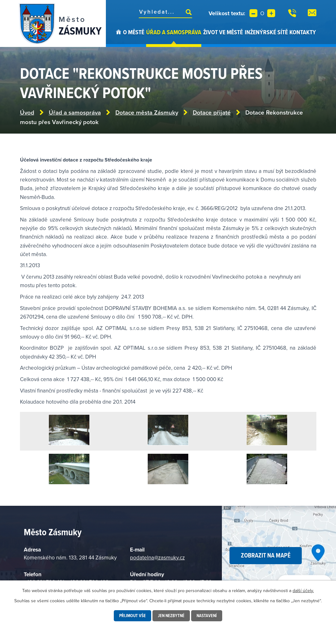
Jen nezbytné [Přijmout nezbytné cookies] (171, 615)
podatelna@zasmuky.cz (157, 557)
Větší (271, 13)
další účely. (303, 590)
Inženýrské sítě (266, 32)
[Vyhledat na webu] (165, 11)
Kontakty (302, 32)
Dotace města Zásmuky (146, 112)
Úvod (118, 37)
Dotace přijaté (212, 112)
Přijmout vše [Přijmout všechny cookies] (132, 615)
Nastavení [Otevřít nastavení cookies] (207, 615)
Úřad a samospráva (173, 32)
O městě (133, 32)
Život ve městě (223, 32)
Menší (253, 13)
